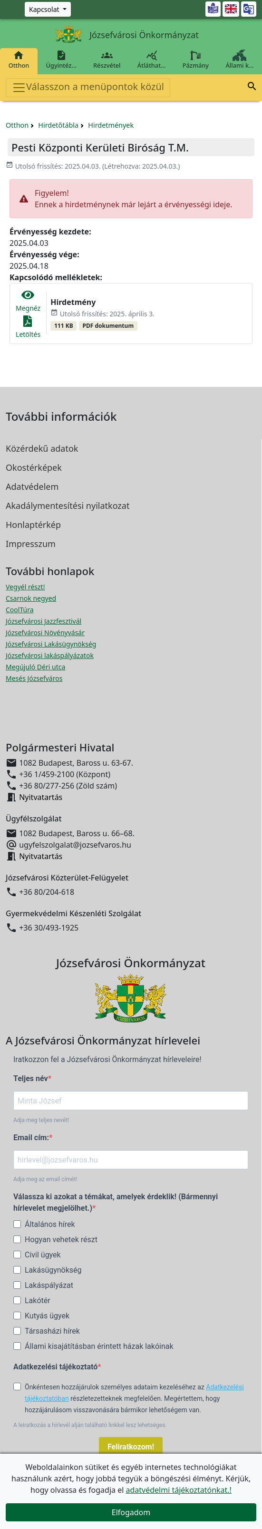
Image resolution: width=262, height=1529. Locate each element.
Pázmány (195, 60)
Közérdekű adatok (42, 448)
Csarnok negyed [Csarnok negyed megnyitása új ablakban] (31, 598)
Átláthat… (151, 60)
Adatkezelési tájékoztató (55, 1366)
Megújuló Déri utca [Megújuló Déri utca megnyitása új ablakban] (35, 666)
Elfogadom (131, 1512)
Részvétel (106, 60)
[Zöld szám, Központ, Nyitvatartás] (48, 9)
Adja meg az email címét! (45, 1179)
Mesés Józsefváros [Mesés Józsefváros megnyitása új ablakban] (34, 678)
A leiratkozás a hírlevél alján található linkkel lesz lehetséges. (90, 1425)
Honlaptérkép (33, 524)
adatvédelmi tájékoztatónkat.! (178, 1490)
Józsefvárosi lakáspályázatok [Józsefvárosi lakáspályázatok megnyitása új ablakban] (50, 655)
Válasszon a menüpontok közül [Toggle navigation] (88, 87)
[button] (252, 87)
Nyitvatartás (40, 797)
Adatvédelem (32, 486)
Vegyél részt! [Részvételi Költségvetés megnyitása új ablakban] (25, 586)
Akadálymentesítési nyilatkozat (67, 505)
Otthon (18, 60)
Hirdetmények (111, 125)
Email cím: (31, 1137)
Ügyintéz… (61, 60)
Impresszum (31, 543)
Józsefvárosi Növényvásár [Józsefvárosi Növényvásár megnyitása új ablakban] (45, 632)
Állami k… (240, 60)
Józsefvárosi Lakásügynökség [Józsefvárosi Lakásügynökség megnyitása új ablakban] (51, 643)
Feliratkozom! (130, 1446)
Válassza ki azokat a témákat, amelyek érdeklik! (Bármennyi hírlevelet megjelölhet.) (115, 1202)
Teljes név (30, 1078)
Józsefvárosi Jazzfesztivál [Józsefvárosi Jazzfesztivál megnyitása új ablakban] (43, 621)
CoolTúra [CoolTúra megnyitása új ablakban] (20, 609)
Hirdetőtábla (58, 125)
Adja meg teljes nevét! (41, 1120)
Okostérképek (34, 467)
